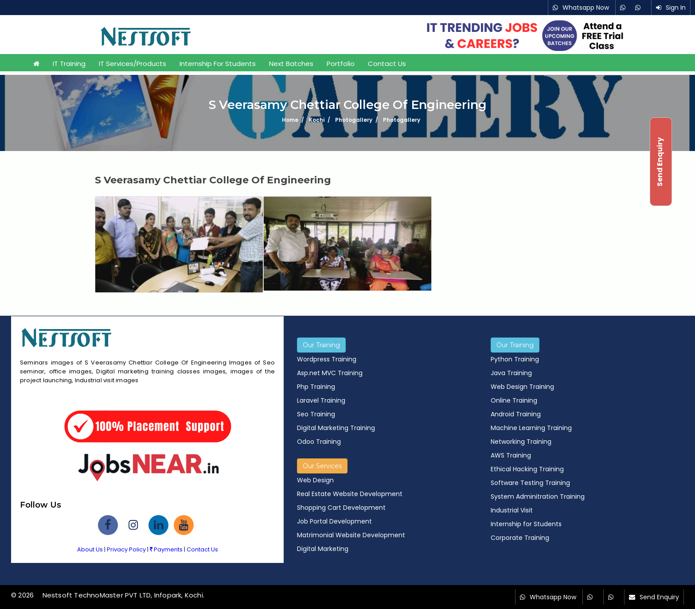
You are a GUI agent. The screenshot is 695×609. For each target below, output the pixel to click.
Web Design (315, 480)
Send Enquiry (659, 597)
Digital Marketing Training (336, 427)
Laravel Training (321, 400)
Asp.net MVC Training (330, 373)
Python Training (515, 359)
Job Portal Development (334, 521)
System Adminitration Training (538, 496)
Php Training (316, 386)
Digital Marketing (322, 548)
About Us (90, 549)
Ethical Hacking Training (527, 469)
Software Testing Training (530, 482)
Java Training (511, 373)
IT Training (69, 63)
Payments (166, 549)
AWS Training (511, 455)
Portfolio (341, 63)
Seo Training (316, 414)
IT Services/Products (132, 63)
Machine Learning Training (531, 427)
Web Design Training (522, 386)
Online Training (514, 400)
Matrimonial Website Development (351, 535)
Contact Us (387, 63)
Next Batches (291, 63)
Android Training (516, 414)
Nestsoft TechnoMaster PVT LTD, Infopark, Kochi (123, 595)
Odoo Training (319, 441)
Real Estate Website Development (349, 493)
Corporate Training (520, 537)
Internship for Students (218, 63)
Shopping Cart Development (341, 507)
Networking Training (521, 441)
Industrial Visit (512, 510)
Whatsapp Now (585, 7)
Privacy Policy (126, 549)
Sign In (676, 7)
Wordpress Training (326, 359)
